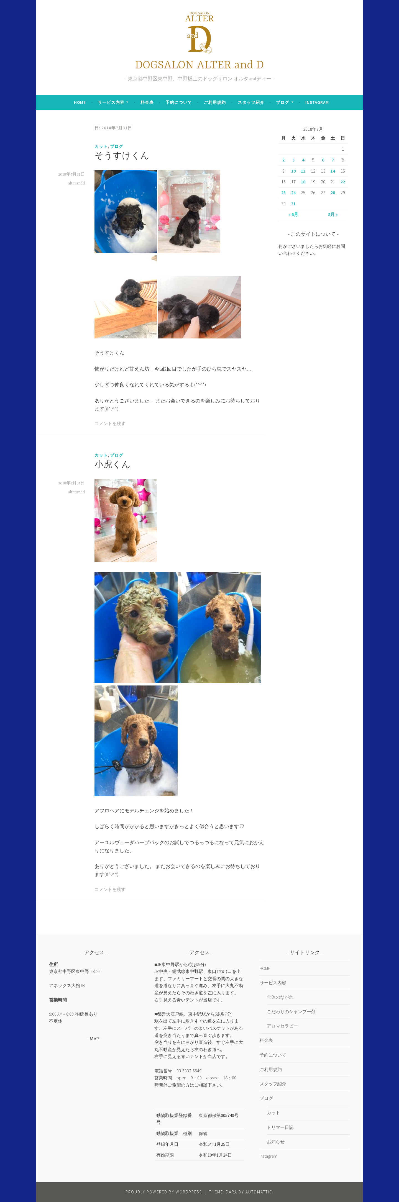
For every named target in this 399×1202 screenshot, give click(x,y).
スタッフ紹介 (251, 102)
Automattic (258, 1192)
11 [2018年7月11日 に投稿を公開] (303, 171)
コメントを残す (110, 424)
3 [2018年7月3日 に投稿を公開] (293, 160)
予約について (178, 102)
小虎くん (112, 465)
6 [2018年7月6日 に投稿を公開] (323, 160)
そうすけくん (121, 156)
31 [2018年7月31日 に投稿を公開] (293, 203)
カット (101, 146)
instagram (317, 102)
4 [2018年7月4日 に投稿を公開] (303, 160)
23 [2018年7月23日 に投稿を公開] (283, 192)
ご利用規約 (215, 102)
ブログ (282, 102)
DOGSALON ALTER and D (199, 65)
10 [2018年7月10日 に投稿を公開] (293, 171)
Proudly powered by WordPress (164, 1192)
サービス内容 (111, 102)
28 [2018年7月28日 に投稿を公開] (333, 192)
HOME (80, 102)
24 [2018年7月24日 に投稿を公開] (293, 192)
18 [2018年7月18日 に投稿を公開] (303, 181)
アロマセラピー (282, 1026)
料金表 (147, 102)
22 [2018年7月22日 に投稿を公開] (343, 181)
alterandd (76, 183)
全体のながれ (280, 997)
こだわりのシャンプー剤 (291, 1011)
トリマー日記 (280, 1127)
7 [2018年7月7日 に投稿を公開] (333, 160)
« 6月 (293, 214)
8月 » (333, 214)
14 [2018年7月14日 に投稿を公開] (333, 171)
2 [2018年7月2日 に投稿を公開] (283, 160)
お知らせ (276, 1141)
